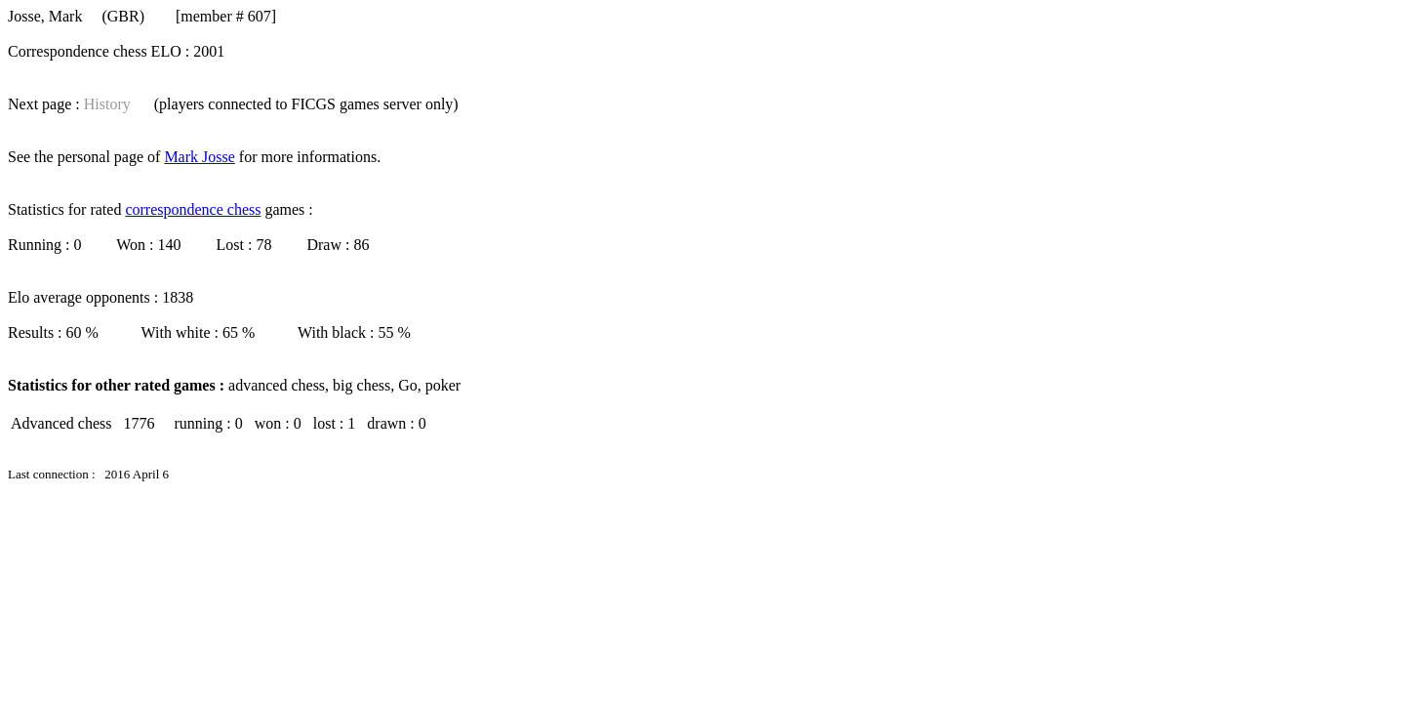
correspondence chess (193, 209)
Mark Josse (199, 156)
